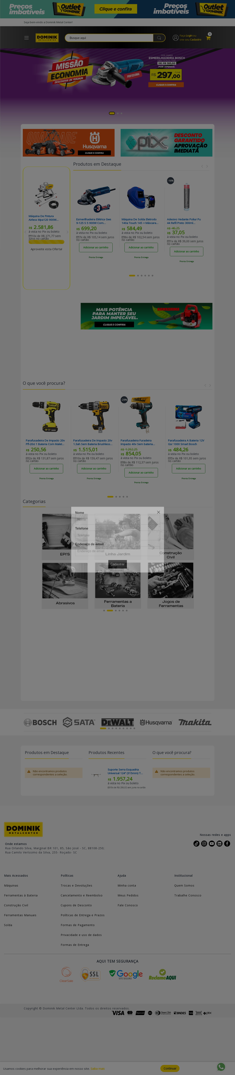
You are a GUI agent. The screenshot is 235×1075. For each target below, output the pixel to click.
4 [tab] (119, 611)
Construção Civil (16, 906)
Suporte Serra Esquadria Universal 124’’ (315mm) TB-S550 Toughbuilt (123, 772)
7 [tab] (127, 729)
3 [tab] (121, 114)
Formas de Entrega (75, 946)
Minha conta (127, 887)
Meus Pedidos (128, 896)
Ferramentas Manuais (20, 916)
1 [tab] (112, 114)
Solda (8, 926)
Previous (25, 233)
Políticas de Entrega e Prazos (83, 916)
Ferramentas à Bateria (21, 896)
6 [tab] (126, 611)
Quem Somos (184, 887)
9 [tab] (134, 729)
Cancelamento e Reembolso (82, 896)
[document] (117, 1068)
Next (67, 233)
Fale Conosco (128, 906)
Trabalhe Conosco (188, 896)
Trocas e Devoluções (76, 887)
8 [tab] (131, 729)
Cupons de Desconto (76, 906)
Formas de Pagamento (78, 926)
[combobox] (117, 38)
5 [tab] (123, 611)
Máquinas (11, 887)
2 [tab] (118, 114)
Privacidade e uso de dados (81, 936)
